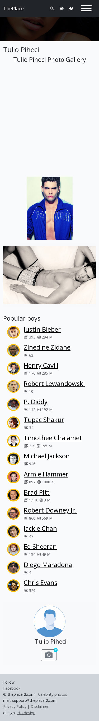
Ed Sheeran (40, 546)
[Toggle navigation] (86, 8)
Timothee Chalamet (53, 437)
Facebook (11, 688)
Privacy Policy (14, 706)
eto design (26, 712)
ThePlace (13, 8)
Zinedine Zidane (47, 347)
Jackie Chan (40, 528)
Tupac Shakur (44, 419)
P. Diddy (36, 401)
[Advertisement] (49, 26)
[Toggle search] (52, 8)
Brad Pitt (37, 492)
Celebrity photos (52, 694)
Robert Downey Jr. (50, 510)
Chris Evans (40, 582)
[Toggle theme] (62, 8)
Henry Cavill (41, 365)
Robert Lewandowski (54, 383)
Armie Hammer (46, 474)
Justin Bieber (42, 329)
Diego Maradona (48, 564)
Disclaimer (40, 706)
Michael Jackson (47, 455)
